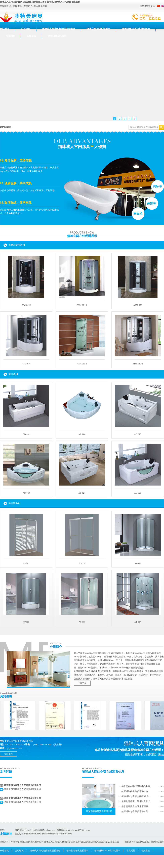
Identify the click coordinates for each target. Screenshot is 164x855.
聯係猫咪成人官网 (57, 36)
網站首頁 (4, 29)
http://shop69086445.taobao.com (40, 830)
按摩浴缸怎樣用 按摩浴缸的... (135, 811)
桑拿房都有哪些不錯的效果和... (136, 786)
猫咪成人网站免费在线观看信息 (58, 29)
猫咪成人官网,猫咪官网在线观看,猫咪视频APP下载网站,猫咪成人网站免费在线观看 (40, 2)
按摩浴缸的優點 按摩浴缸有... (135, 791)
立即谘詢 (8, 754)
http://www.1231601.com (79, 830)
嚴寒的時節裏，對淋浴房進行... (136, 801)
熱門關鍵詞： (6, 127)
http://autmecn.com (32, 833)
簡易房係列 (14, 503)
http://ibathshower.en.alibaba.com (57, 833)
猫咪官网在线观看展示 (98, 29)
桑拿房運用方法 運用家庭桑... (135, 806)
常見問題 (10, 36)
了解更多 (82, 683)
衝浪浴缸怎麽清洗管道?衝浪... (135, 796)
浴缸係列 (13, 374)
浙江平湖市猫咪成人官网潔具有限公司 (22, 785)
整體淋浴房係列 (16, 245)
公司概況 (25, 29)
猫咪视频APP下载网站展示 (136, 29)
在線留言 (31, 36)
